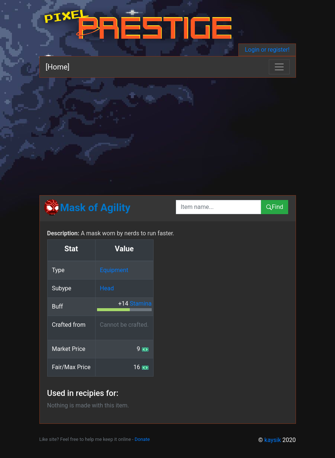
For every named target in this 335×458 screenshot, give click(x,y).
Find (274, 206)
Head (107, 288)
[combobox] (218, 207)
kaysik (272, 440)
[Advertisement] (167, 133)
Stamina (141, 303)
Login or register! (267, 49)
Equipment (114, 270)
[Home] (58, 66)
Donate (142, 439)
